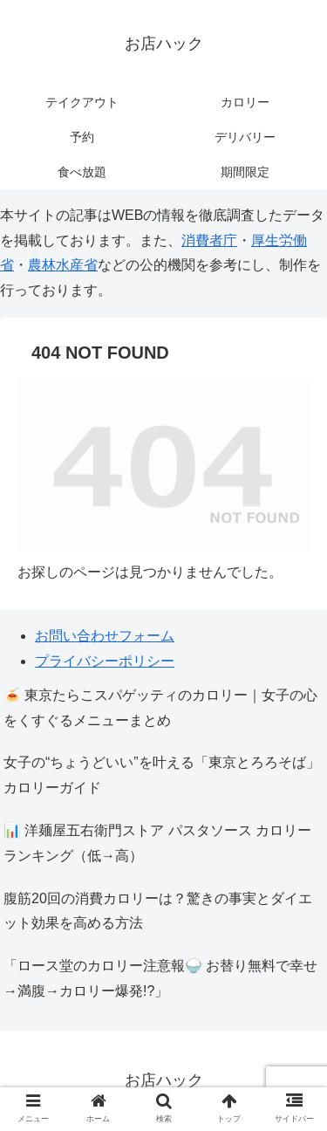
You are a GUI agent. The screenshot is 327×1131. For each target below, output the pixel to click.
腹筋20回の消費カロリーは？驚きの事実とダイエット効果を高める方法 (157, 911)
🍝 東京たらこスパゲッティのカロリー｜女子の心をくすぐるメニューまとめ (160, 708)
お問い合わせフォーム (104, 635)
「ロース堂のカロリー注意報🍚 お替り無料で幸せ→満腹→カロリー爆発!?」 (160, 978)
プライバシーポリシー (104, 661)
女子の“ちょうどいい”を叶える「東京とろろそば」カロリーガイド (161, 775)
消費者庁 (209, 240)
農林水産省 (63, 264)
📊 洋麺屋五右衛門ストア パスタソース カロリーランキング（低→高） (157, 843)
